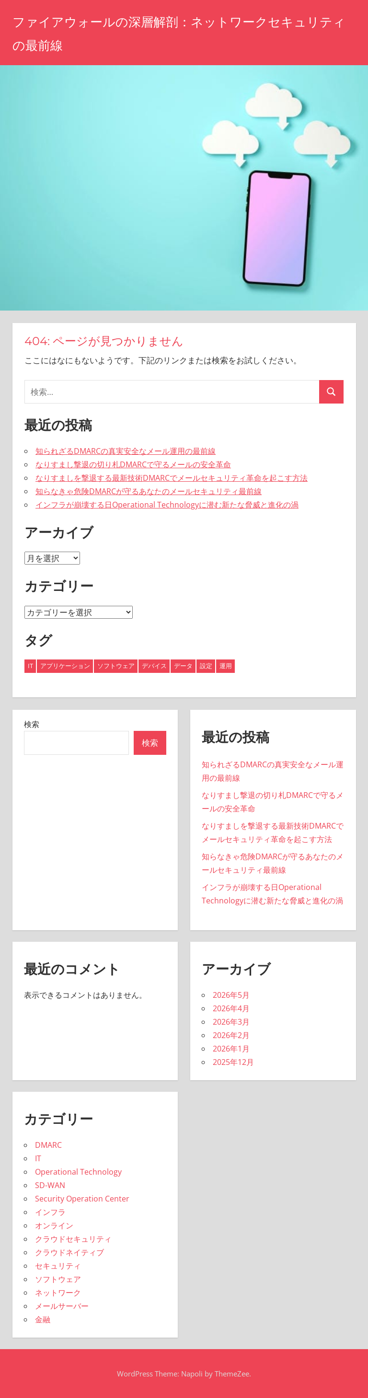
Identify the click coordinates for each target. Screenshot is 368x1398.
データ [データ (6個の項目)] (183, 665)
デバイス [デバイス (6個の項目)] (154, 665)
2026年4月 (231, 1008)
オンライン (54, 1225)
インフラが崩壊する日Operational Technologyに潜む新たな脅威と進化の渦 (167, 504)
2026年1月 (231, 1048)
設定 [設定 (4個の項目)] (206, 665)
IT (38, 1158)
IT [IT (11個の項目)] (30, 665)
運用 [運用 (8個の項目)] (225, 665)
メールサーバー (62, 1306)
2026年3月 (231, 1022)
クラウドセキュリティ (73, 1239)
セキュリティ (58, 1265)
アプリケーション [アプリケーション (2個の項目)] (65, 665)
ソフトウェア (58, 1279)
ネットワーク (58, 1292)
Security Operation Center (82, 1198)
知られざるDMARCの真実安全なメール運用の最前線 (125, 451)
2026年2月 (231, 1035)
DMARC (48, 1145)
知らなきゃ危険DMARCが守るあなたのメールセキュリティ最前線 (148, 491)
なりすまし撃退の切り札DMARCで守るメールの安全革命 (133, 464)
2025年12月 (233, 1062)
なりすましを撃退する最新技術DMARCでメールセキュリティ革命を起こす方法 (171, 478)
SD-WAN (50, 1185)
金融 (42, 1319)
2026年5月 (231, 995)
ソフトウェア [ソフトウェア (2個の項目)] (116, 665)
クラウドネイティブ (69, 1252)
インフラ (50, 1212)
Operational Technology (78, 1172)
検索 (31, 724)
